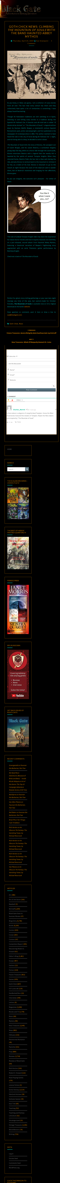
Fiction (11, 970)
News (11, 1030)
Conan (11, 935)
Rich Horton (13, 1068)
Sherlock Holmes (15, 1094)
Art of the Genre (15, 899)
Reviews (12, 1056)
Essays (11, 961)
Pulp (10, 1052)
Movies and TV (14, 1012)
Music (21, 324)
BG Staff (12, 909)
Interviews (12, 998)
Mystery (12, 1021)
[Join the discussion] (31, 363)
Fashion (12, 965)
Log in (11, 1154)
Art (10, 895)
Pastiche (12, 1047)
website (27, 307)
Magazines (13, 1007)
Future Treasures (15, 975)
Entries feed (13, 1158)
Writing (11, 1134)
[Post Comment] (32, 390)
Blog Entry (13, 921)
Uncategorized (14, 1120)
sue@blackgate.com (14, 315)
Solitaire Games (14, 1099)
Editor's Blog (13, 956)
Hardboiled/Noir (15, 993)
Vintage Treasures (15, 1125)
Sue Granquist (42, 41)
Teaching (12, 1108)
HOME (9, 449)
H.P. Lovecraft (13, 988)
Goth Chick (14, 324)
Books (11, 925)
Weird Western (14, 1130)
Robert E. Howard (15, 1073)
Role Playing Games (16, 1078)
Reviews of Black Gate (17, 1061)
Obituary (12, 1035)
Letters (11, 1002)
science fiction (14, 1085)
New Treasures (14, 1025)
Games (11, 979)
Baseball (12, 904)
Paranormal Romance (17, 1039)
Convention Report (16, 944)
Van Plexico (13, 867)
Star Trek (12, 1104)
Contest (12, 939)
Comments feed (14, 1163)
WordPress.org (14, 1168)
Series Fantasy (14, 1090)
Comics (11, 930)
